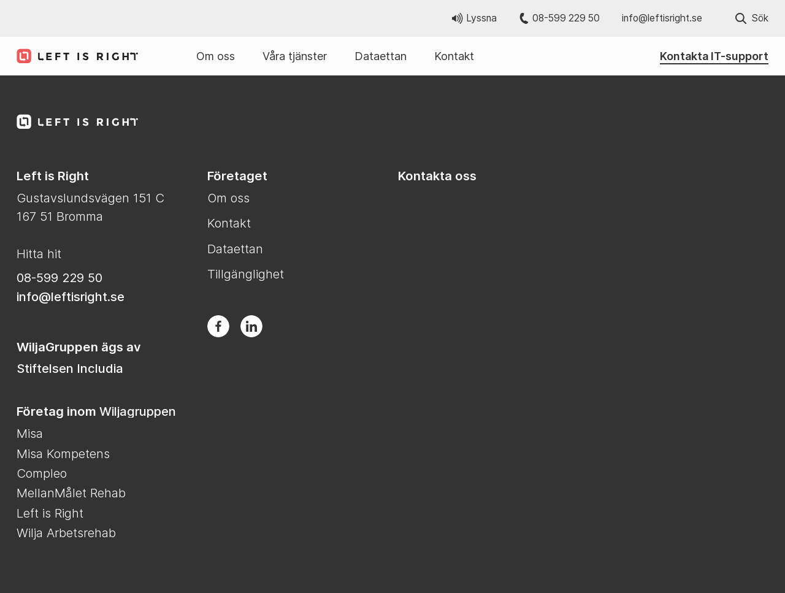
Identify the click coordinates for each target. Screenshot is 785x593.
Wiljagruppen (137, 411)
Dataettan (380, 56)
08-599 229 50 (559, 18)
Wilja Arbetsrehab (66, 532)
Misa (30, 433)
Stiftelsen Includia (70, 368)
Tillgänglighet (245, 273)
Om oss (215, 56)
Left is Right (50, 513)
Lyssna (474, 18)
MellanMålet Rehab (71, 492)
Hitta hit (39, 253)
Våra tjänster (294, 56)
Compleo (42, 473)
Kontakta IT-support (714, 56)
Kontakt (454, 56)
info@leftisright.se (662, 18)
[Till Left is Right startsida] (72, 56)
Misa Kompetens (63, 453)
